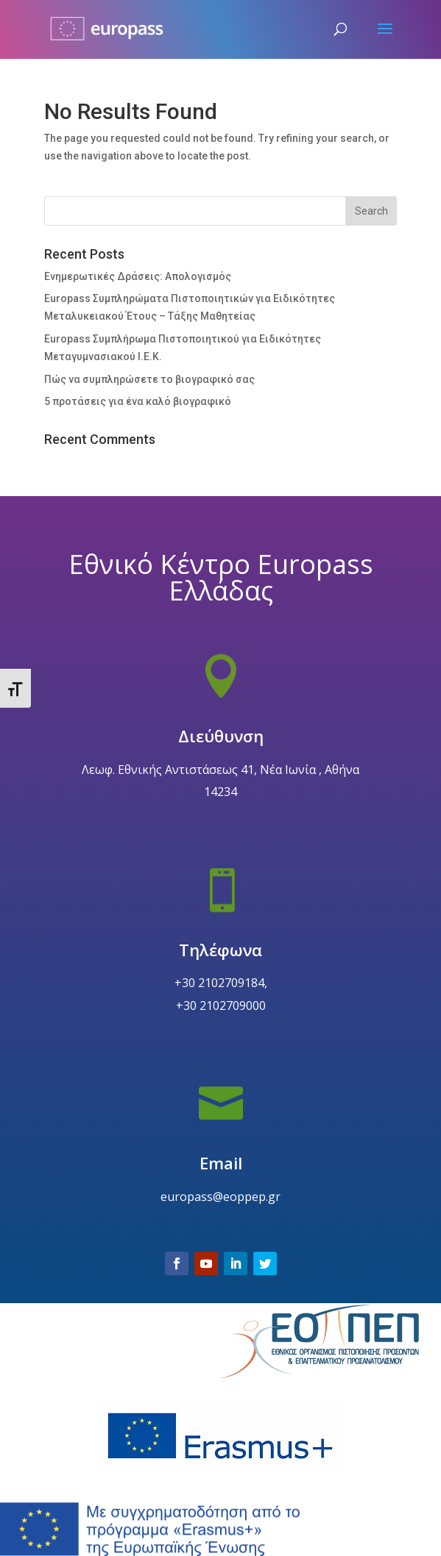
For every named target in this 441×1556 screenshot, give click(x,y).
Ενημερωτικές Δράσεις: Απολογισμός (137, 276)
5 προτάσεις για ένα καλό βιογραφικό (137, 401)
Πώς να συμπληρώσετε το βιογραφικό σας (149, 379)
